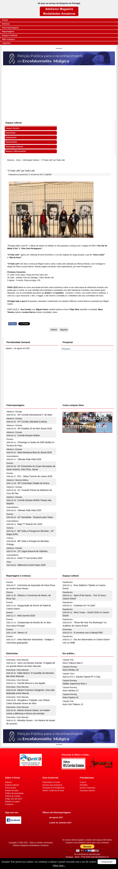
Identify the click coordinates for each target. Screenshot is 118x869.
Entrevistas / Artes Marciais (17, 660)
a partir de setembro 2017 (60, 823)
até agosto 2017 (56, 817)
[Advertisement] (59, 88)
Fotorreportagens (10, 28)
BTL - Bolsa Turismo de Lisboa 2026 (35, 476)
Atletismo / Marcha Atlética (17, 480)
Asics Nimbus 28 (71, 670)
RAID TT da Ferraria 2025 (30, 558)
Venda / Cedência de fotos (53, 790)
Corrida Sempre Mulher (29, 435)
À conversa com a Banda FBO (88, 632)
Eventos (9, 439)
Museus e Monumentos (16, 151)
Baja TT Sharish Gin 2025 (30, 524)
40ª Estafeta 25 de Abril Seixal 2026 (35, 428)
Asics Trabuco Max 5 (73, 663)
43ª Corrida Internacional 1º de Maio (35, 415)
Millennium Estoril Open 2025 (32, 565)
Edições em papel (12, 802)
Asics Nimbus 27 (71, 690)
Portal (5, 20)
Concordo (106, 861)
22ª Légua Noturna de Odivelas (32, 551)
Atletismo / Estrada (14, 412)
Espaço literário (12, 128)
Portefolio (84, 785)
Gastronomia (11, 142)
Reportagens (8, 31)
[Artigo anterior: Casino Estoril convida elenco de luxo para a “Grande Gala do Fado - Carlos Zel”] (53, 330)
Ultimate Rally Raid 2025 (29, 510)
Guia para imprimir (87, 790)
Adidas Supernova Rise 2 (75, 683)
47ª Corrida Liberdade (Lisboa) (32, 421)
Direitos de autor (12, 790)
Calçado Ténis (68, 674)
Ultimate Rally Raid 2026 (29, 459)
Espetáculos (11, 137)
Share (12, 324)
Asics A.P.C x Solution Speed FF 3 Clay (81, 676)
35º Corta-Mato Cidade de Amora (33, 483)
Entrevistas (11, 133)
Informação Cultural (14, 147)
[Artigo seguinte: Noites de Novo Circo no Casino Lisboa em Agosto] (63, 330)
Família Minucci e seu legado (31, 683)
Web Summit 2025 (26, 615)
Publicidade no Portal (51, 782)
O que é (83, 782)
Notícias (6, 24)
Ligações (6, 43)
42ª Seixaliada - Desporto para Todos (35, 517)
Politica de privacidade (14, 793)
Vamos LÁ (22, 632)
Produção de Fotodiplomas (53, 788)
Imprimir (48, 174)
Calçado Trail (68, 660)
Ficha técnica (10, 788)
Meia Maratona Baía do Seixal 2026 (35, 452)
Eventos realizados (87, 788)
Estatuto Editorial (12, 785)
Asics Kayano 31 (71, 697)
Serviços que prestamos (52, 785)
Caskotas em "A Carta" (84, 605)
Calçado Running (70, 667)
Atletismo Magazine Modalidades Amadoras (31, 845)
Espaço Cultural (9, 35)
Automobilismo (12, 456)
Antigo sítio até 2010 (13, 799)
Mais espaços (8, 39)
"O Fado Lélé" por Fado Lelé (21, 170)
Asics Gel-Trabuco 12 (73, 704)
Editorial (8, 782)
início (18, 160)
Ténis (8, 562)
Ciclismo (9, 528)
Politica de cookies (12, 796)
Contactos (9, 804)
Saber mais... (59, 865)
